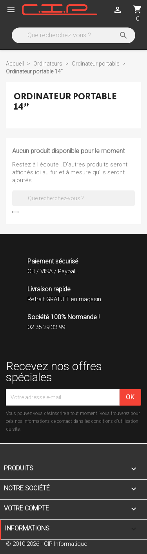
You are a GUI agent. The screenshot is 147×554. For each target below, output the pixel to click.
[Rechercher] (73, 35)
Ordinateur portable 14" (65, 101)
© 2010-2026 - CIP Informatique (46, 543)
